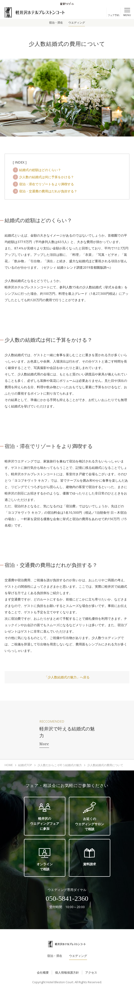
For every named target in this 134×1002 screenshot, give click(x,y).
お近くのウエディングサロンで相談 (89, 816)
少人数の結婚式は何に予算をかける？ (46, 177)
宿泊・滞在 (56, 22)
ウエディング (76, 22)
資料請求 (89, 856)
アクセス (91, 972)
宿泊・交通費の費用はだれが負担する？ (48, 191)
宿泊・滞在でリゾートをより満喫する (46, 184)
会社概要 (43, 972)
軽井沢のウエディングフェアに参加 (44, 816)
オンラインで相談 (45, 859)
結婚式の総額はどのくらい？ (40, 170)
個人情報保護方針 (67, 972)
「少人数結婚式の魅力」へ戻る (67, 677)
